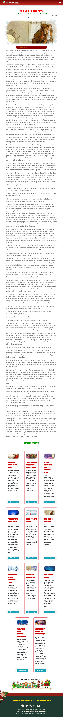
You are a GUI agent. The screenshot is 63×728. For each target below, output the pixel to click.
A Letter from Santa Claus (13, 465)
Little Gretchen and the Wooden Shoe (48, 467)
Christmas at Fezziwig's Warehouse (31, 465)
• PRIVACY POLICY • (21, 709)
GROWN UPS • (36, 709)
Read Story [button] (13, 502)
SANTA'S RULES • (42, 709)
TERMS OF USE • (29, 709)
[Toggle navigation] (60, 2)
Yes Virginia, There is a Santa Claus (40, 631)
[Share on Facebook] (28, 17)
